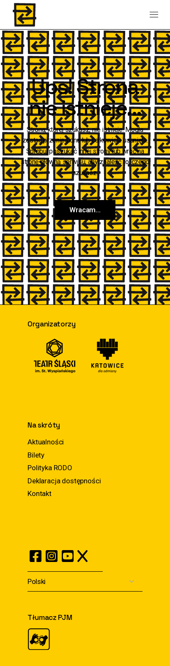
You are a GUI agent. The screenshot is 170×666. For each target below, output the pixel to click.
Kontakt (39, 493)
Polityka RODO (49, 467)
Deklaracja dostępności (64, 481)
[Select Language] (85, 582)
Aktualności (45, 442)
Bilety (35, 455)
